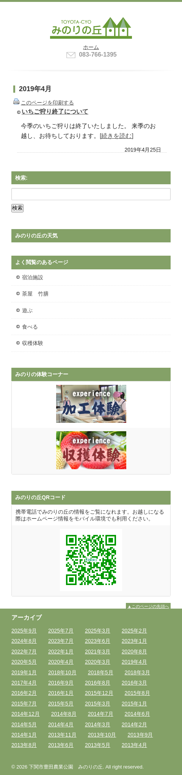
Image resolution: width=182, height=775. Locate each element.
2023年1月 (134, 641)
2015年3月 (97, 704)
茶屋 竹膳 (35, 294)
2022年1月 (61, 651)
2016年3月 (134, 683)
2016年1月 (61, 693)
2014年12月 (25, 714)
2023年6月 (97, 641)
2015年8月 (137, 693)
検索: (21, 178)
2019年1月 (24, 672)
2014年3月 (97, 724)
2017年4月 (24, 683)
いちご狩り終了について (55, 111)
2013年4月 (134, 745)
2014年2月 (134, 724)
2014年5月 (24, 724)
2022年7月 (24, 651)
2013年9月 (140, 735)
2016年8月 (97, 683)
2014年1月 (24, 735)
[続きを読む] (116, 135)
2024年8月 (24, 641)
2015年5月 (61, 704)
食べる (30, 327)
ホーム (91, 47)
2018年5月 (100, 672)
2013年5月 (97, 745)
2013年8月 (24, 745)
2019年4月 (134, 662)
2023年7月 (61, 641)
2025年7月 (61, 631)
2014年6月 (137, 714)
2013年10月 (102, 735)
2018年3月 (137, 672)
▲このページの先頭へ (148, 606)
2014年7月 (100, 714)
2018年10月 (62, 672)
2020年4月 (61, 662)
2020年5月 (24, 662)
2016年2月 (24, 693)
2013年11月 (62, 735)
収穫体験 (32, 343)
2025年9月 (24, 631)
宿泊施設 (32, 277)
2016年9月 (61, 683)
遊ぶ (27, 310)
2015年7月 (24, 704)
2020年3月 (97, 662)
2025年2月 (134, 631)
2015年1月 (134, 704)
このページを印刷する (47, 103)
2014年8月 (64, 714)
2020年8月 (134, 651)
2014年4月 (61, 724)
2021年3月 (97, 651)
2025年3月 (97, 631)
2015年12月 (99, 693)
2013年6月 (61, 745)
